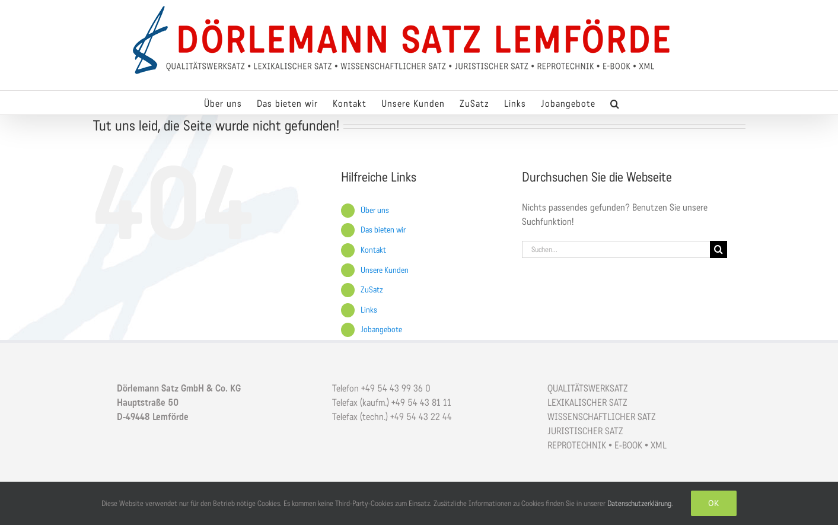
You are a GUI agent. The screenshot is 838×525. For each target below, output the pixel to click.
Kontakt (373, 250)
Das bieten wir (383, 230)
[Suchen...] (616, 249)
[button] (615, 102)
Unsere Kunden (385, 270)
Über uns (375, 210)
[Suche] (718, 249)
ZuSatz (372, 290)
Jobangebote (381, 329)
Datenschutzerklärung (639, 503)
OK (713, 503)
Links (369, 310)
